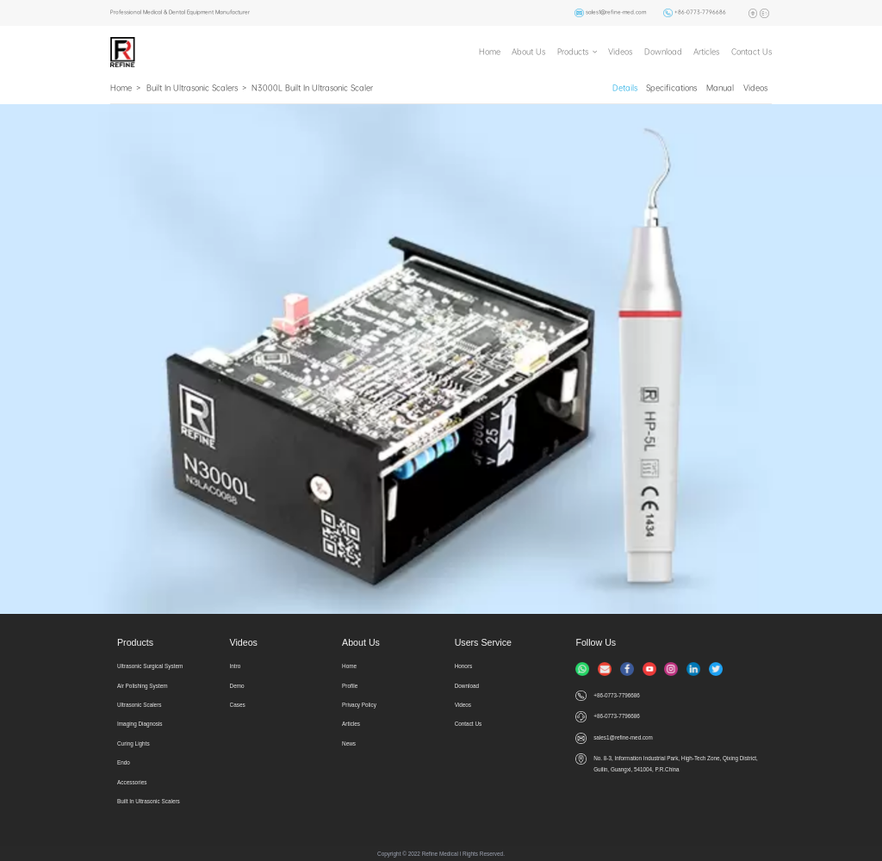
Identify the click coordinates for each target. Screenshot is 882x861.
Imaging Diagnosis (140, 724)
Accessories (131, 782)
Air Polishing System (142, 686)
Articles (706, 51)
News (349, 743)
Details (624, 88)
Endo (123, 762)
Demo (237, 686)
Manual (720, 88)
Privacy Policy (359, 705)
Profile (349, 686)
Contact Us (751, 51)
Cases (237, 705)
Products (572, 51)
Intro (235, 666)
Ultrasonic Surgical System (150, 666)
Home (489, 51)
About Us (528, 51)
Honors (464, 666)
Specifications (671, 88)
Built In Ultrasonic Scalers (192, 88)
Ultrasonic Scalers (139, 705)
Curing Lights (133, 743)
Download (663, 51)
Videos (620, 51)
